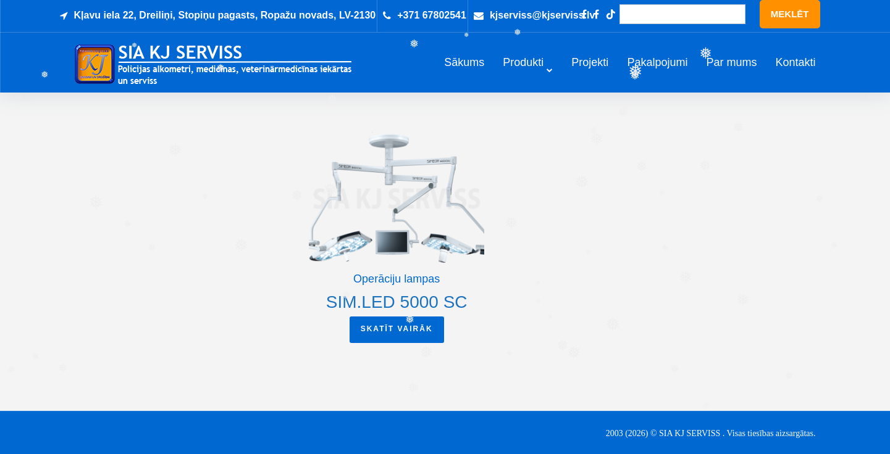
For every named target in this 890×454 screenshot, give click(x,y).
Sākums (464, 68)
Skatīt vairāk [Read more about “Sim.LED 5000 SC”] (397, 338)
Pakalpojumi (657, 68)
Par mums (731, 68)
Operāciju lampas (396, 289)
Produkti (523, 68)
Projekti (589, 68)
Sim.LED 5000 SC (397, 311)
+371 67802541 (431, 15)
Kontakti (795, 68)
